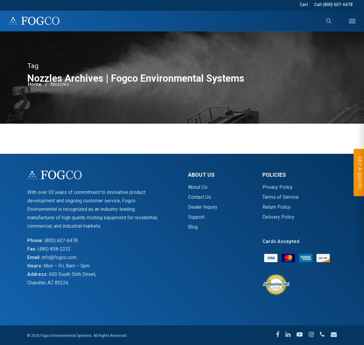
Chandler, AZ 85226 (47, 283)
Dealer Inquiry (202, 207)
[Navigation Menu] (352, 21)
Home (34, 84)
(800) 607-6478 (61, 240)
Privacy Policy (277, 187)
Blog (193, 227)
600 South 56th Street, (72, 274)
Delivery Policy (278, 217)
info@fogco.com (59, 257)
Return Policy (276, 207)
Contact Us (199, 197)
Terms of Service (280, 197)
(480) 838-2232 (54, 249)
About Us (197, 187)
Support (196, 217)
